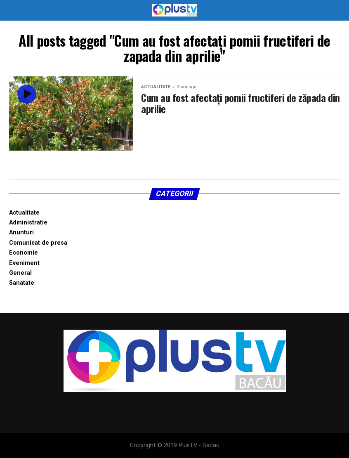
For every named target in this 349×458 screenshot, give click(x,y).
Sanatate (21, 282)
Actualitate (24, 212)
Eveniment (24, 263)
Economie (23, 252)
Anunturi (21, 232)
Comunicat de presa (38, 242)
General (20, 272)
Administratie (28, 222)
